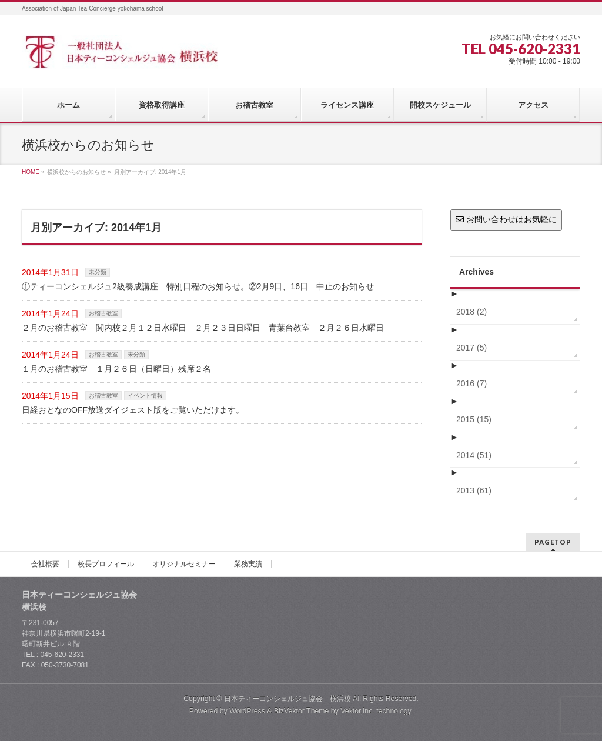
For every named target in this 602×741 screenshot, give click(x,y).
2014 (473, 455)
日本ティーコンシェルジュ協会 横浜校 (287, 699)
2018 (471, 311)
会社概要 (45, 564)
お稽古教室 (103, 313)
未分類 (97, 272)
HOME (30, 172)
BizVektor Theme (301, 711)
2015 (473, 419)
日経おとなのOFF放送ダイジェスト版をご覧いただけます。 (133, 410)
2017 (471, 347)
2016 (471, 383)
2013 (473, 490)
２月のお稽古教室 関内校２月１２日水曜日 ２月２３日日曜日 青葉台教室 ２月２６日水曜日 (203, 327)
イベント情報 (145, 395)
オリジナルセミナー (184, 564)
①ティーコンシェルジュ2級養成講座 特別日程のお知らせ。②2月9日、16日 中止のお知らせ (198, 286)
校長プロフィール (106, 564)
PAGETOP (552, 542)
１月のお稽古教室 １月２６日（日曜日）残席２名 (120, 368)
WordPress (247, 711)
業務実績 (248, 564)
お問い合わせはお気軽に (506, 219)
